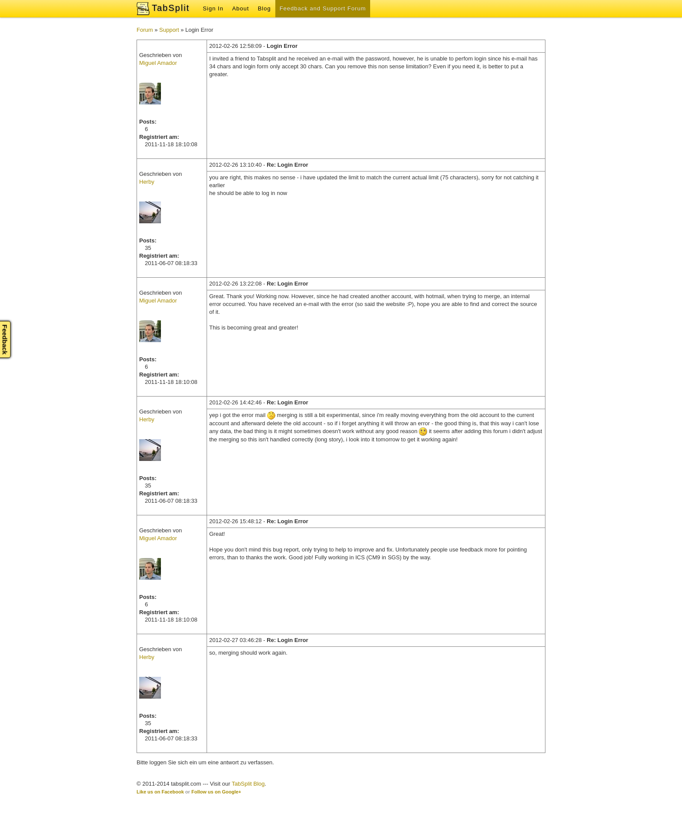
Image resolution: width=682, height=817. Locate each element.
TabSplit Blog (248, 783)
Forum (145, 30)
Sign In (213, 8)
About (240, 8)
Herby (146, 181)
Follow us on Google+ (216, 791)
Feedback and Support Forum (323, 8)
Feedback (5, 339)
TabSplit (171, 8)
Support (169, 30)
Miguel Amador (158, 63)
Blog (264, 8)
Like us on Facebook (160, 791)
